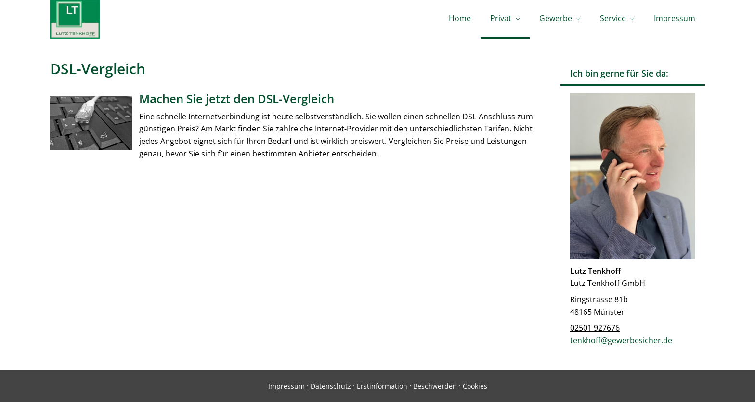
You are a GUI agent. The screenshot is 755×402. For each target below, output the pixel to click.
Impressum (286, 385)
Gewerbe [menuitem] (555, 18)
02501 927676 (595, 328)
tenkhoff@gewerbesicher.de (621, 340)
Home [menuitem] (460, 18)
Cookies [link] (475, 385)
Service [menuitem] (613, 18)
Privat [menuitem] (500, 18)
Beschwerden (435, 385)
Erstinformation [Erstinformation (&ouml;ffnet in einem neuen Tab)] (382, 385)
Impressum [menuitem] (674, 18)
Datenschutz (331, 385)
